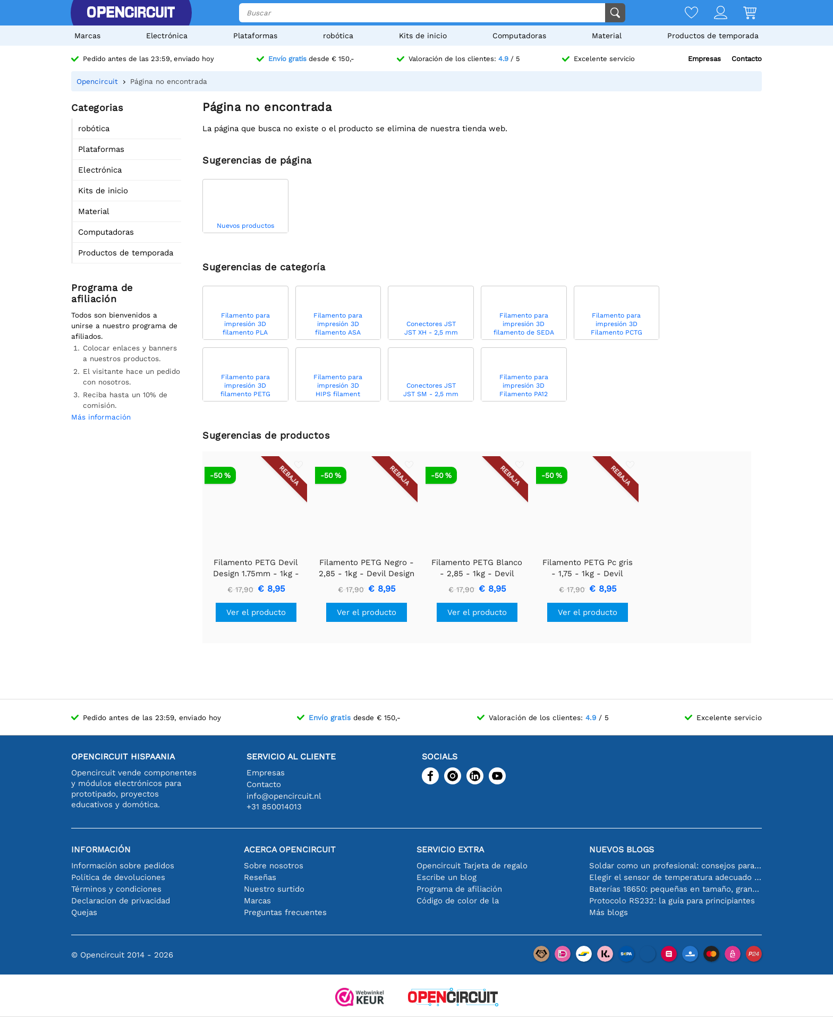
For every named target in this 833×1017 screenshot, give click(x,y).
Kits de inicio (423, 35)
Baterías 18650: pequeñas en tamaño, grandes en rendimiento (675, 889)
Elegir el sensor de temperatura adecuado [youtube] (675, 877)
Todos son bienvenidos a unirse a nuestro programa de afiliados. (124, 325)
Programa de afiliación (459, 889)
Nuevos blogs (621, 849)
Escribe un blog (446, 877)
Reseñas (260, 877)
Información (101, 849)
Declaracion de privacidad (120, 900)
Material (607, 35)
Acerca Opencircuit (290, 849)
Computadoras (519, 35)
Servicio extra (450, 849)
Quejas (84, 912)
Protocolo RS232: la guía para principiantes (672, 900)
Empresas (704, 59)
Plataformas (255, 35)
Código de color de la (457, 900)
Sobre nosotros (273, 865)
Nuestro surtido (274, 889)
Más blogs (608, 912)
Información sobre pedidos (122, 865)
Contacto (747, 59)
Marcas (87, 35)
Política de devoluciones (118, 877)
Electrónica (167, 35)
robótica (338, 35)
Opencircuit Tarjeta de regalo (472, 865)
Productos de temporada (713, 35)
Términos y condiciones (116, 889)
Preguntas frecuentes (285, 912)
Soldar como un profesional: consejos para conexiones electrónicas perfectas (675, 865)
